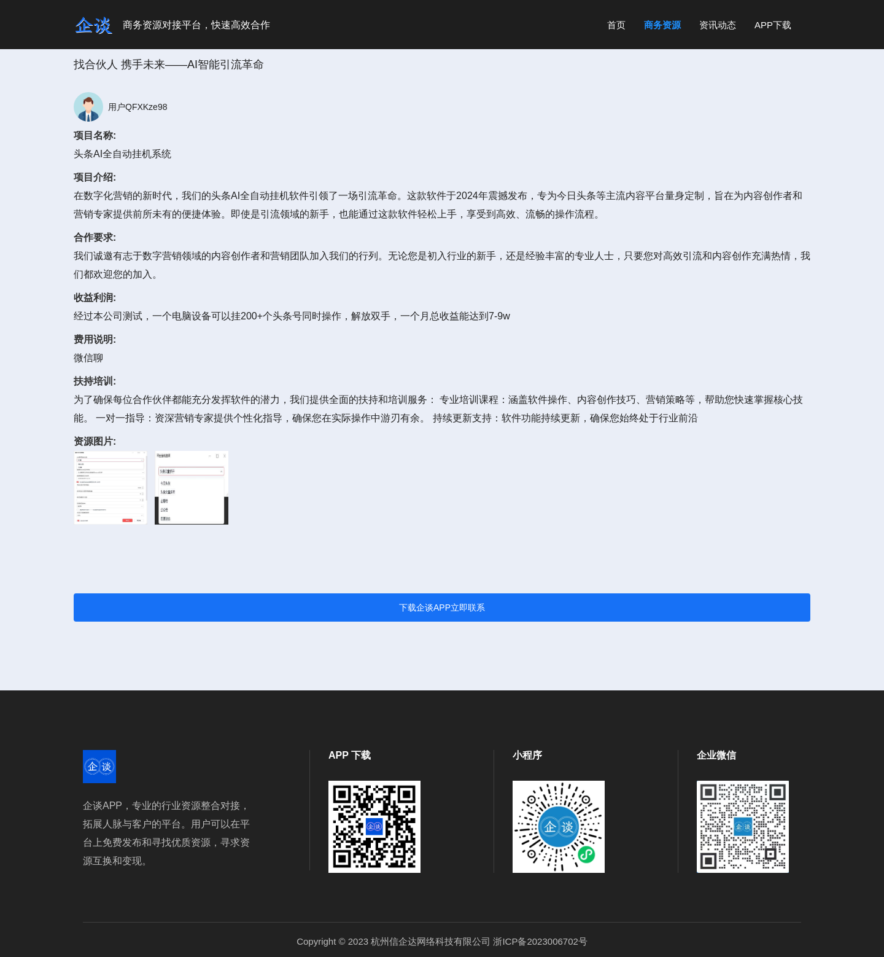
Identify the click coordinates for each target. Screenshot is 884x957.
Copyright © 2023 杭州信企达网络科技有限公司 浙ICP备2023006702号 (442, 941)
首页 (616, 25)
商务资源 (662, 25)
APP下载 (772, 25)
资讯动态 (717, 25)
